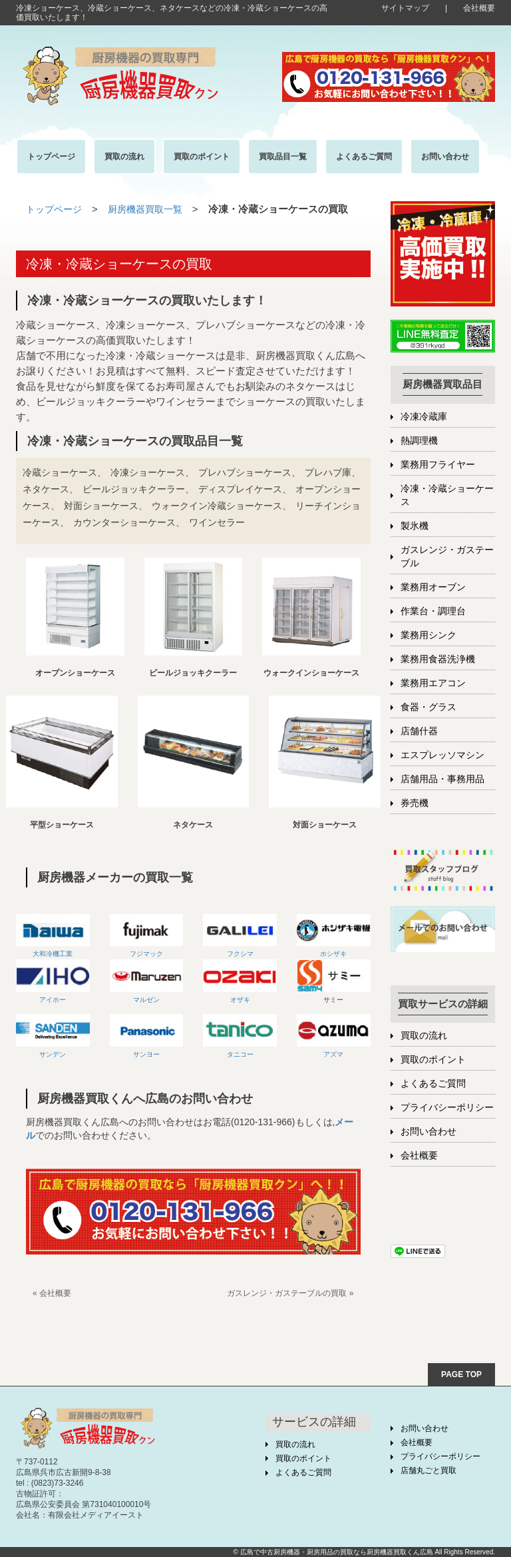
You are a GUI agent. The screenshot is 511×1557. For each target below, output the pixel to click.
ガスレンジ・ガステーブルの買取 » (290, 1292)
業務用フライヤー (438, 465)
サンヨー (147, 1035)
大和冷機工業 (53, 935)
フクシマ (240, 935)
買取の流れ (424, 1036)
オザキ (240, 981)
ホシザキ (334, 935)
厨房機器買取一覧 (152, 209)
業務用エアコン (433, 683)
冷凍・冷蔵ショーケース (447, 495)
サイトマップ (405, 8)
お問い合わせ (428, 1132)
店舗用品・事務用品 (442, 779)
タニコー (240, 1035)
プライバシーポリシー (447, 1108)
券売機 (414, 803)
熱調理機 (419, 441)
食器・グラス (428, 707)
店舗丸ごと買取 (428, 1470)
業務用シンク (428, 635)
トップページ (56, 209)
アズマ (334, 1035)
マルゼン (147, 981)
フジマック (147, 935)
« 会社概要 (52, 1292)
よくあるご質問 (433, 1084)
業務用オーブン (433, 587)
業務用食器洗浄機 (438, 659)
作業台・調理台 (433, 611)
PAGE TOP (461, 1373)
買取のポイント (433, 1060)
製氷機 (414, 526)
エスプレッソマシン (442, 755)
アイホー (53, 981)
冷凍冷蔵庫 (424, 417)
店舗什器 (419, 731)
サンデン (52, 1053)
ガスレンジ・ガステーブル (447, 556)
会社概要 (479, 8)
